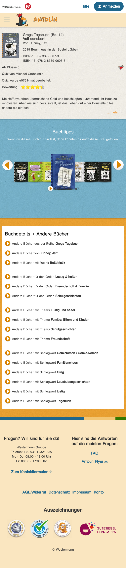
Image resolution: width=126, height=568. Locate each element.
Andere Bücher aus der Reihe (45, 243)
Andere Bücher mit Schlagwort (55, 353)
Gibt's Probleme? (66, 189)
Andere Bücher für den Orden (44, 277)
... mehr (112, 112)
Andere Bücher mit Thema (43, 310)
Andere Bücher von (35, 253)
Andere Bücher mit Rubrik (38, 263)
